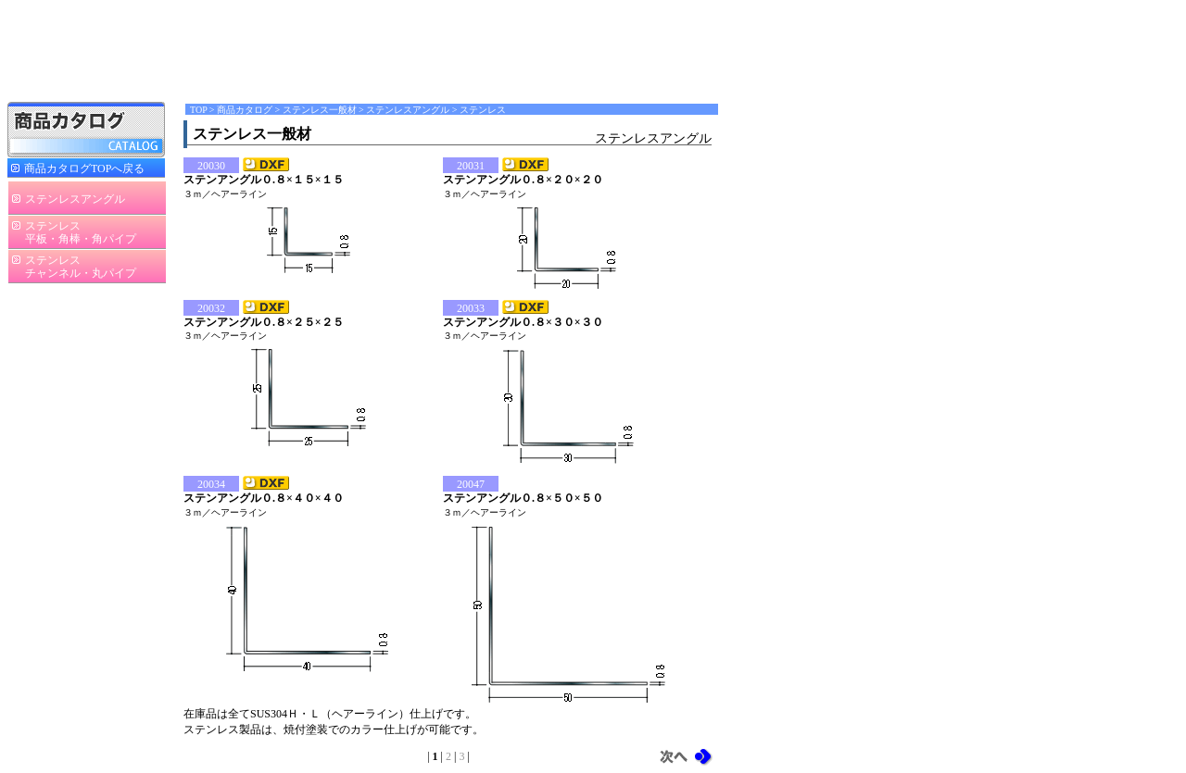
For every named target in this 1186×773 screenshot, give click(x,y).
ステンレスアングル (75, 199)
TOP (198, 110)
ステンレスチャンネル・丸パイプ (80, 267)
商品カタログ (244, 110)
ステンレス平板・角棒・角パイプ (80, 232)
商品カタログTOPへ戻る (84, 168)
